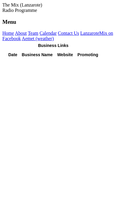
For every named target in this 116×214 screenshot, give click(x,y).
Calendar (48, 33)
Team (33, 33)
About (21, 33)
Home (8, 33)
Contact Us (68, 33)
